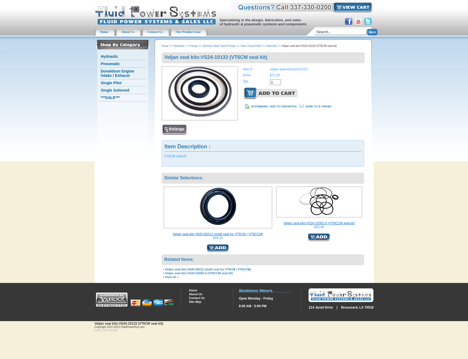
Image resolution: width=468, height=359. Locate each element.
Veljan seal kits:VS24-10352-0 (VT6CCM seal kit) (319, 223)
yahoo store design (106, 330)
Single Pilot (111, 83)
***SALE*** (110, 97)
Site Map (195, 301)
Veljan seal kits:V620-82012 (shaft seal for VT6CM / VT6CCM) (218, 234)
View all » (171, 277)
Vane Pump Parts (251, 45)
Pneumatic (110, 64)
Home (165, 45)
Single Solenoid (115, 90)
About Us (195, 294)
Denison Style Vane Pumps (219, 45)
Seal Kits (271, 45)
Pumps (193, 45)
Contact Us (197, 298)
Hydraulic (109, 56)
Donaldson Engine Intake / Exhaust (117, 73)
